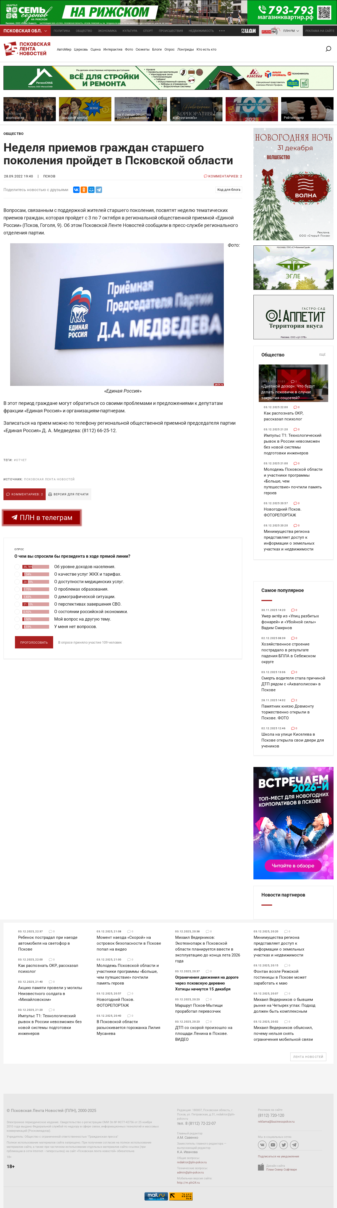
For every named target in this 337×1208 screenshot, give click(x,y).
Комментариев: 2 (27, 494)
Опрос (169, 49)
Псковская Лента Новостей (49, 479)
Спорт (148, 31)
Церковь (81, 49)
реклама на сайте (319, 31)
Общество (84, 31)
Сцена (96, 49)
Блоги (157, 49)
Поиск (330, 49)
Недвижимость (201, 31)
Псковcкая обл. (22, 30)
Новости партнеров (283, 895)
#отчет (20, 460)
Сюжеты (143, 49)
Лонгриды (185, 49)
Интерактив (112, 49)
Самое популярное (282, 590)
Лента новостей (308, 1057)
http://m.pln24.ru (188, 1182)
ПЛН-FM (289, 31)
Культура (130, 31)
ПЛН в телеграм (41, 517)
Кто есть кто (206, 49)
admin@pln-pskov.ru (190, 1172)
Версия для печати (71, 494)
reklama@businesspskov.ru (276, 1121)
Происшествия (171, 31)
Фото (129, 49)
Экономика (107, 31)
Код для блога (228, 190)
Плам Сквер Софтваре (281, 1169)
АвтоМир (64, 49)
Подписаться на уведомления (278, 1156)
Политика (62, 31)
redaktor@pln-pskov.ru (192, 1162)
